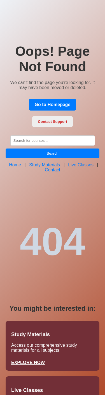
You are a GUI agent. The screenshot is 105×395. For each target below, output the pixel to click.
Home (15, 164)
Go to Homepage (52, 104)
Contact (52, 169)
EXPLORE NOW (28, 362)
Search (52, 153)
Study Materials (44, 164)
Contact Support (52, 121)
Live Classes (81, 164)
